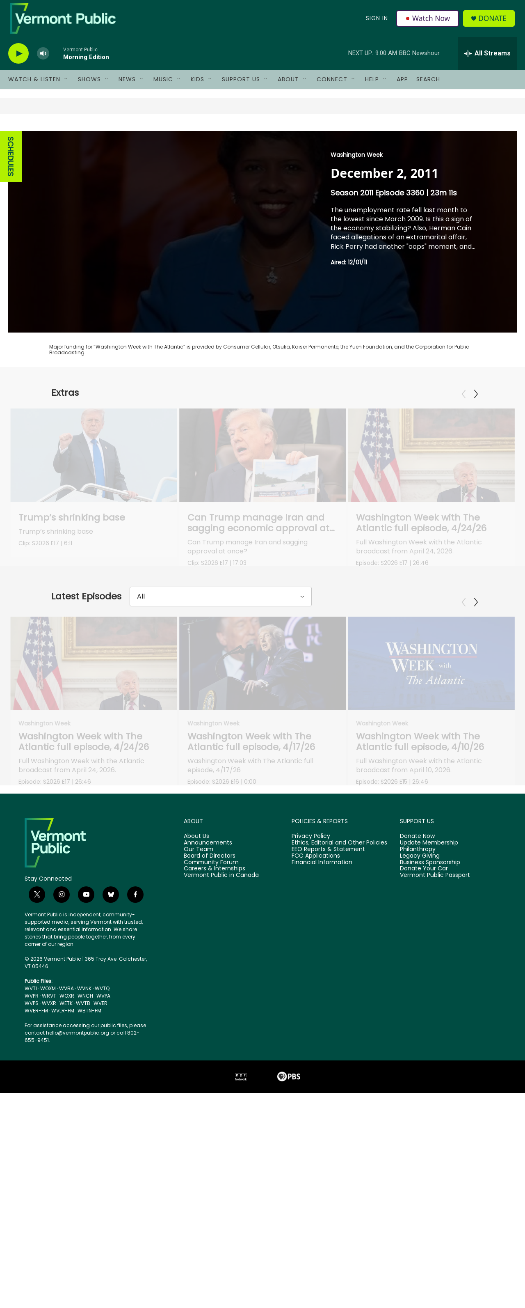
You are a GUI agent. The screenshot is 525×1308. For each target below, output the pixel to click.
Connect (332, 85)
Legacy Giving (420, 1070)
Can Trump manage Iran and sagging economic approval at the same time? (221, 534)
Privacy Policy (311, 1051)
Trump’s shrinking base (71, 523)
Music (163, 85)
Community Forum (211, 1077)
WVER (100, 1217)
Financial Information (322, 1077)
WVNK (84, 1203)
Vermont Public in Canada (221, 1090)
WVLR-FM (62, 1225)
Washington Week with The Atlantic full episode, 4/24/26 (83, 875)
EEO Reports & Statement (328, 1064)
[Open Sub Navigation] (66, 85)
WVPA (103, 1210)
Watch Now (428, 21)
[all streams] (487, 59)
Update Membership (429, 1057)
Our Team (198, 1064)
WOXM (48, 1203)
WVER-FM (36, 1225)
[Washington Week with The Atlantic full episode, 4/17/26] (262, 797)
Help (372, 85)
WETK (66, 1217)
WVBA (66, 1203)
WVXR (49, 1217)
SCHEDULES (10, 163)
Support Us (241, 85)
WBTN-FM (89, 1225)
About (288, 85)
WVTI (31, 1203)
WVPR (32, 1210)
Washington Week (357, 161)
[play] (18, 59)
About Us (196, 1051)
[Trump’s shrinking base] (93, 461)
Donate (494, 21)
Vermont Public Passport (435, 1090)
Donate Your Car (424, 1084)
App (402, 85)
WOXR (66, 1210)
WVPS (32, 1217)
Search (428, 85)
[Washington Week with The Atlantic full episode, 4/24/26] (93, 797)
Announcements (208, 1057)
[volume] (43, 59)
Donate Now (417, 1051)
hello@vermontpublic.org (77, 1247)
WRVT (49, 1210)
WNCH (85, 1210)
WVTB (83, 1217)
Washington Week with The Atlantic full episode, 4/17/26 (251, 875)
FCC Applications (316, 1070)
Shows (89, 85)
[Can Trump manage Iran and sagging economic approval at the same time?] (225, 461)
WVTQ (102, 1203)
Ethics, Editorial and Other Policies (339, 1057)
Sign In (376, 21)
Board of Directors (209, 1070)
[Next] (476, 400)
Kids (197, 85)
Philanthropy (418, 1064)
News (127, 85)
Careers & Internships (214, 1084)
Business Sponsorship (430, 1077)
